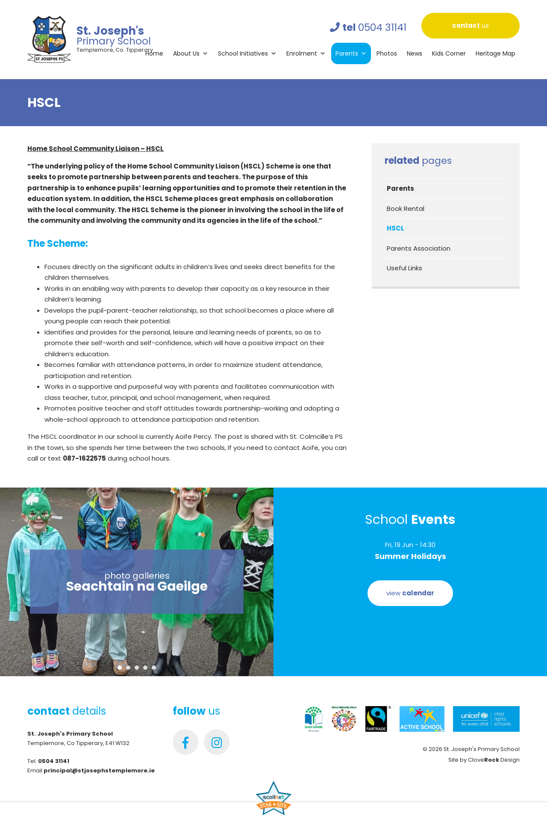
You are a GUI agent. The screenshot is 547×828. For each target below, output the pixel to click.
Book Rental (405, 208)
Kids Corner (449, 53)
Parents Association (418, 248)
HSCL (395, 228)
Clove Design (494, 760)
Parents (351, 53)
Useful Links (404, 267)
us (470, 25)
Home (154, 53)
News (414, 53)
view (410, 592)
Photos (386, 53)
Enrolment (306, 53)
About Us (190, 53)
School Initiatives (247, 53)
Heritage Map (495, 53)
